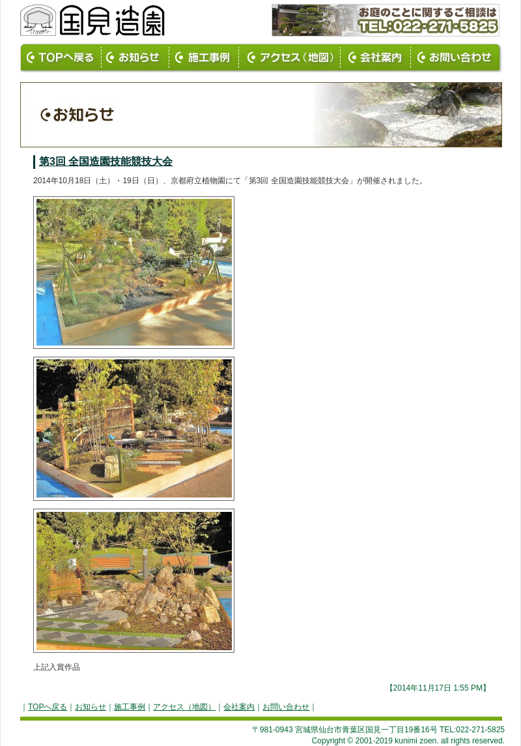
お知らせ (90, 706)
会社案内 (239, 706)
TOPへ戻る (47, 706)
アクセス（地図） (184, 706)
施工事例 (129, 706)
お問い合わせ (285, 706)
